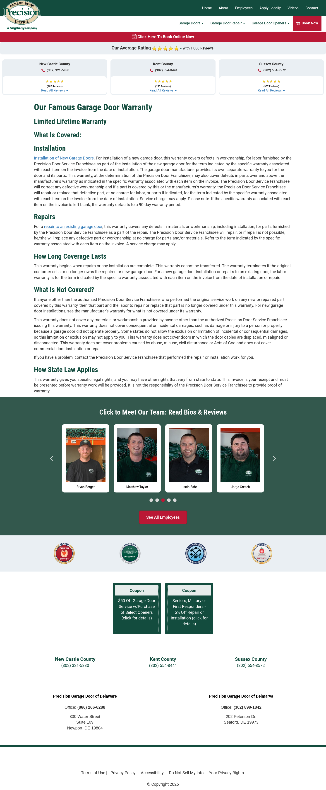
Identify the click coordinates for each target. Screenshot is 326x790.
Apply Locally (270, 8)
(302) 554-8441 (163, 665)
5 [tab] (175, 500)
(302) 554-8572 (251, 665)
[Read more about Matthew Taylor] (137, 458)
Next (274, 458)
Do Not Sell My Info (186, 772)
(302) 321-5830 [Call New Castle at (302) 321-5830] (55, 70)
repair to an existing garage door (73, 226)
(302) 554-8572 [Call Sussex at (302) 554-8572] (272, 70)
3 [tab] (163, 500)
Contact (311, 8)
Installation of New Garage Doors (64, 158)
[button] (55, 84)
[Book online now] (163, 37)
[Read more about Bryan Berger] (85, 458)
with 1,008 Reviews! (199, 48)
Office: (85, 707)
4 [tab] (169, 500)
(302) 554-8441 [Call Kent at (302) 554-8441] (163, 70)
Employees (244, 8)
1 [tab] (151, 500)
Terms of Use (93, 772)
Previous (52, 458)
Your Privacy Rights (226, 772)
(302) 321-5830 (75, 665)
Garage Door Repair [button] (227, 24)
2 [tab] (157, 500)
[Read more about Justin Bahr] (188, 458)
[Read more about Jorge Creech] (240, 458)
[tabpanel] (85, 457)
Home (207, 8)
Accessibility (152, 772)
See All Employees (163, 517)
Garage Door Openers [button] (270, 24)
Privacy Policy (123, 772)
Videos (293, 8)
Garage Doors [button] (191, 24)
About (223, 8)
